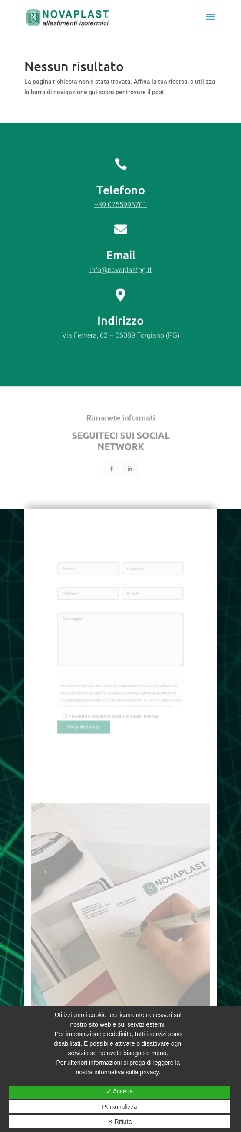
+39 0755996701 (120, 247)
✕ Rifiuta (120, 1121)
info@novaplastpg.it (120, 312)
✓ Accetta (119, 1091)
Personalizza (119, 1106)
